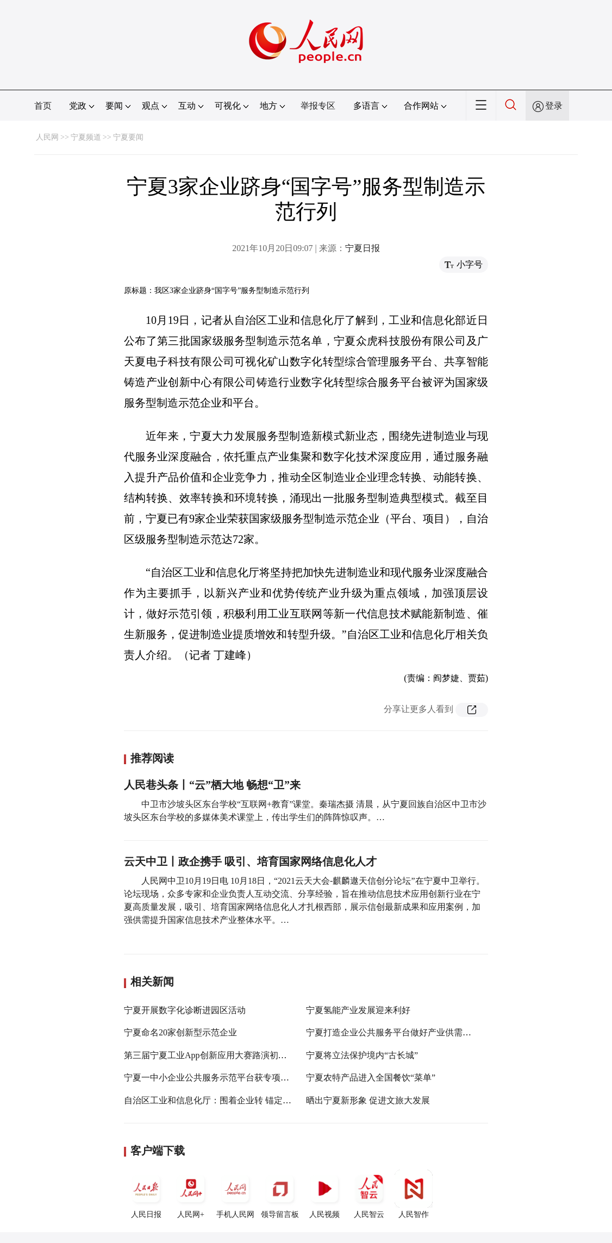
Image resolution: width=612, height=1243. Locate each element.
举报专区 (318, 105)
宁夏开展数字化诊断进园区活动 (185, 1010)
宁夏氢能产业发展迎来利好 (358, 1010)
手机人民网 (235, 1194)
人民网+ (191, 1194)
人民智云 (369, 1194)
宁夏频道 (86, 137)
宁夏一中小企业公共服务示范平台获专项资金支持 (219, 1077)
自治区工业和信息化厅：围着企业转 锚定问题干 (216, 1100)
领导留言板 (280, 1194)
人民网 (47, 137)
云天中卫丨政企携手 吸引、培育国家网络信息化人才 (250, 861)
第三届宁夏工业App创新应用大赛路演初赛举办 (214, 1055)
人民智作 (414, 1194)
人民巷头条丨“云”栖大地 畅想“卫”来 (212, 785)
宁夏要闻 (128, 137)
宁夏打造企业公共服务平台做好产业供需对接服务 (401, 1032)
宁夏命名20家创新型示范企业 (180, 1032)
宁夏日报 (362, 248)
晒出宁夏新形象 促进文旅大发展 (368, 1100)
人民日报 (146, 1194)
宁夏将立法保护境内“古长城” (362, 1055)
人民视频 (324, 1194)
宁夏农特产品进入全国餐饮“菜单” (370, 1077)
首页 (43, 105)
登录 (554, 105)
